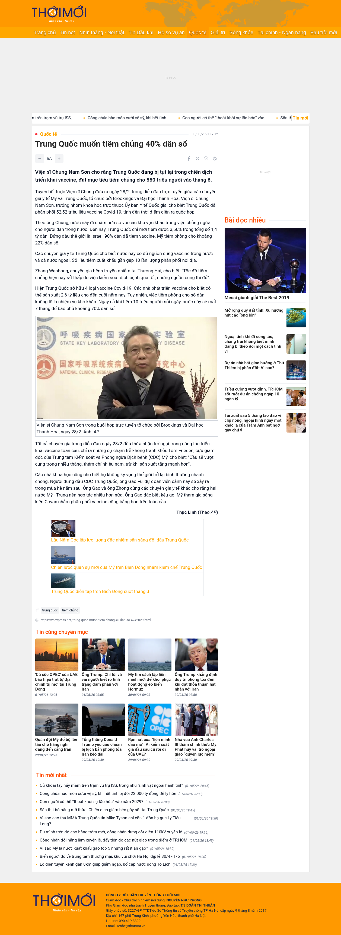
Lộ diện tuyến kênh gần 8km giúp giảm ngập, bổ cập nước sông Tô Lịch (118, 864)
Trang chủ (45, 32)
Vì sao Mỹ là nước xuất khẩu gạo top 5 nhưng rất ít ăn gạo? (107, 848)
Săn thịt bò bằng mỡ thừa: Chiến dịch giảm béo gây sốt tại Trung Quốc (117, 810)
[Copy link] (206, 158)
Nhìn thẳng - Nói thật (101, 32)
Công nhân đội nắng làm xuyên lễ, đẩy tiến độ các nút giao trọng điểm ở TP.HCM (127, 840)
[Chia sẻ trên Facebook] (189, 158)
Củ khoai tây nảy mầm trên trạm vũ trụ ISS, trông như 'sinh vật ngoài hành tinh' (124, 785)
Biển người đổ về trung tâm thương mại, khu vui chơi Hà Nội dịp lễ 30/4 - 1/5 (123, 856)
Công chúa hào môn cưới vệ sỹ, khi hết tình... (139, 117)
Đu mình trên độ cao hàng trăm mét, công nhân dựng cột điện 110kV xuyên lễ (124, 832)
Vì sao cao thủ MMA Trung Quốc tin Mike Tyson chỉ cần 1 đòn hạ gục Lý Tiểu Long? (129, 820)
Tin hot (67, 32)
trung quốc (50, 610)
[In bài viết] (215, 158)
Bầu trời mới (323, 32)
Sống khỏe (241, 32)
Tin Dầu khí (141, 32)
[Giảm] (39, 158)
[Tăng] (59, 158)
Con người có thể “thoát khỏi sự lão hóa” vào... (235, 117)
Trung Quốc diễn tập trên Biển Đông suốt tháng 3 (100, 591)
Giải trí (218, 32)
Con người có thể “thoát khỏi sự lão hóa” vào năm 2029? (105, 801)
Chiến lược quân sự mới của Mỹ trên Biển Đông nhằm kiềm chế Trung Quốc (126, 567)
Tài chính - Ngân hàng (282, 32)
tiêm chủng (70, 610)
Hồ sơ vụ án (171, 32)
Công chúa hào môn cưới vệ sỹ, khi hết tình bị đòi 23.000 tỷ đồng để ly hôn (121, 793)
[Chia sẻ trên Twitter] (197, 158)
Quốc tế (197, 32)
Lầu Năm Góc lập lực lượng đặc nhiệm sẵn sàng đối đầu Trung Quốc (120, 540)
